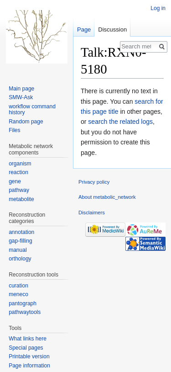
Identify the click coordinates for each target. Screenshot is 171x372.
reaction (18, 172)
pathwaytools (25, 312)
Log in (158, 8)
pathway (19, 190)
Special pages (26, 348)
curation (18, 285)
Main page (21, 88)
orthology (20, 258)
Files (14, 130)
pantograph (22, 303)
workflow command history (32, 109)
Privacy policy (93, 182)
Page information (29, 365)
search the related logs (120, 121)
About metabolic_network (107, 197)
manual (17, 250)
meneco (18, 294)
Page (84, 29)
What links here (28, 338)
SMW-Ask (21, 97)
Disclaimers (91, 212)
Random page (26, 121)
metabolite (21, 199)
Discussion (112, 29)
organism (20, 163)
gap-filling (20, 241)
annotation (21, 232)
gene (15, 181)
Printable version (29, 356)
